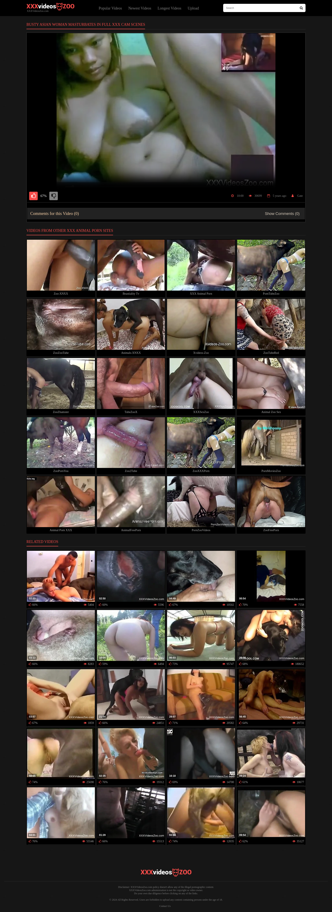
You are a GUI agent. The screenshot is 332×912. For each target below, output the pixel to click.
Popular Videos (110, 8)
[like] (33, 196)
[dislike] (53, 196)
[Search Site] (301, 8)
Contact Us (165, 906)
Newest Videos (139, 8)
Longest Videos (169, 8)
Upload (193, 8)
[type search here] (264, 8)
